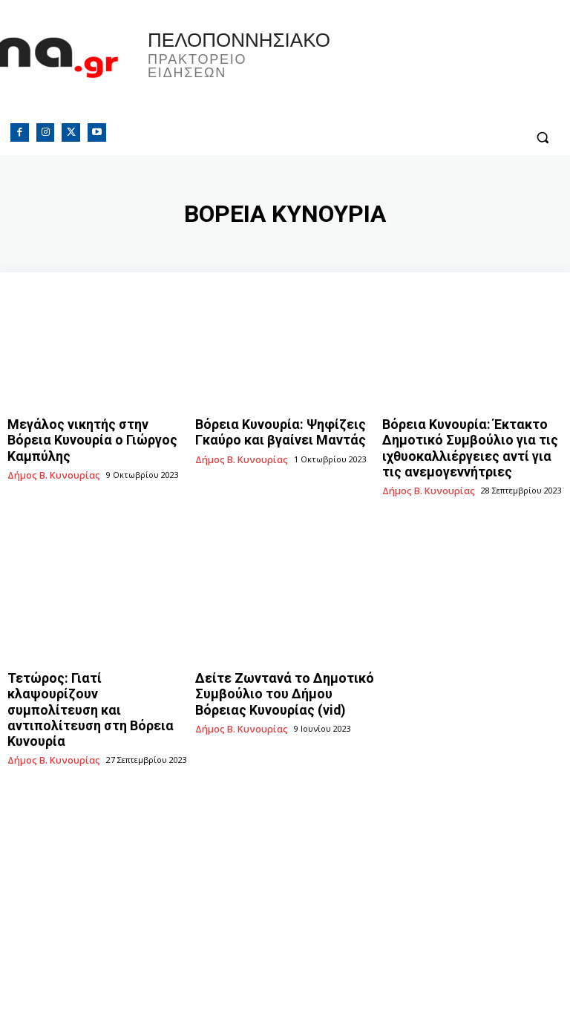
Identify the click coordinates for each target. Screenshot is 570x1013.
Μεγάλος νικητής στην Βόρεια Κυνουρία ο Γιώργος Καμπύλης (83, 429)
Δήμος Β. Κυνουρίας (48, 452)
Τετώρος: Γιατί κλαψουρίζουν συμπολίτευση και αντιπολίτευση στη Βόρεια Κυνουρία (92, 674)
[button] (542, 137)
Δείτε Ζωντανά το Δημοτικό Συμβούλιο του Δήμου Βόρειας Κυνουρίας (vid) (271, 674)
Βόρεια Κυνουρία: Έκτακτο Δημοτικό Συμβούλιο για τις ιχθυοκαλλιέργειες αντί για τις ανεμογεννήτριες (460, 441)
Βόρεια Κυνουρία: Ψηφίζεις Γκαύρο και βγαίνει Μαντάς (283, 429)
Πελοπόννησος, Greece (427, 70)
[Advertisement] (285, 850)
